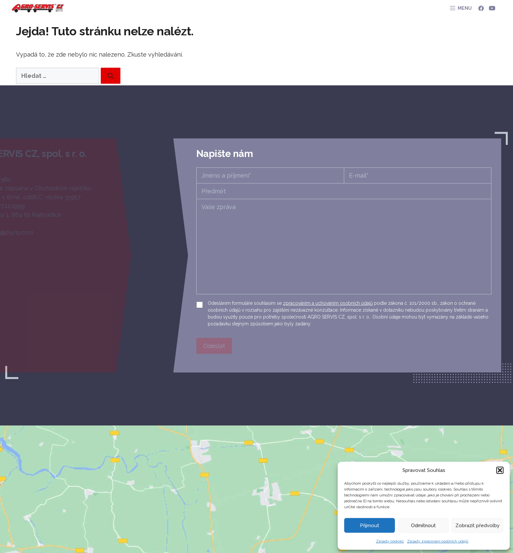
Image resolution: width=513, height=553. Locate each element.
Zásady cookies (390, 541)
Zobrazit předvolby (477, 525)
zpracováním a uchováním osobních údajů (328, 303)
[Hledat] (110, 76)
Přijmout (369, 525)
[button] (500, 470)
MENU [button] (465, 8)
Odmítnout (423, 525)
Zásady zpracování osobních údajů (437, 541)
